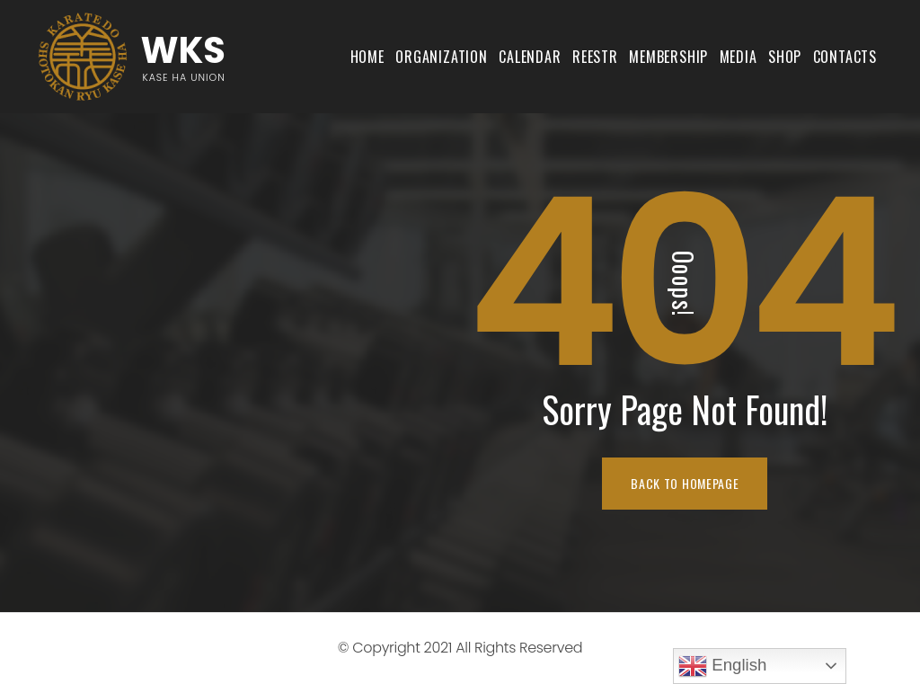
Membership (668, 56)
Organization (441, 56)
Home (367, 56)
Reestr (595, 56)
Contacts (845, 56)
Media (738, 56)
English (722, 666)
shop (784, 56)
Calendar (530, 56)
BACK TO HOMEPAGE (685, 483)
